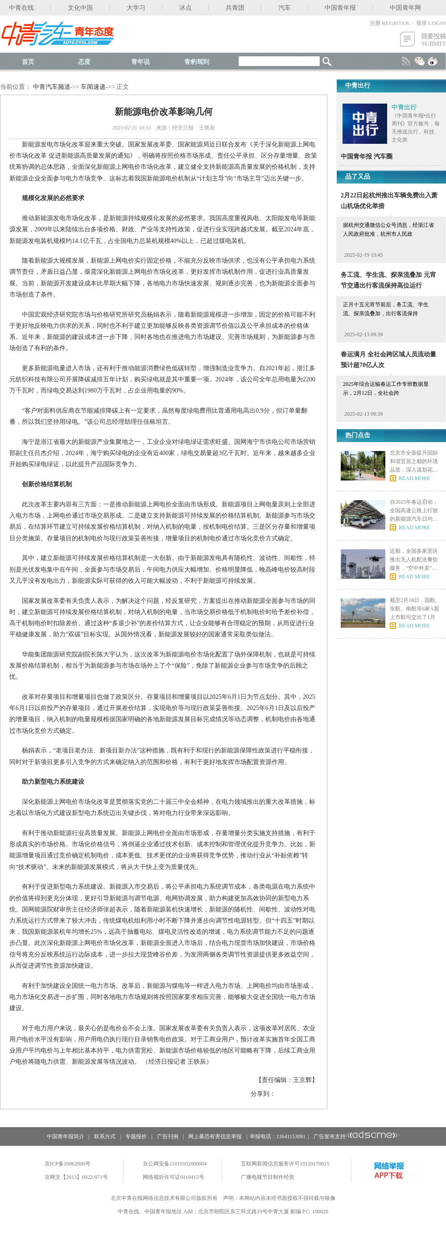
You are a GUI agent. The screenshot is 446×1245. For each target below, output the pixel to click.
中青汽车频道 (51, 87)
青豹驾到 (196, 61)
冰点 (185, 7)
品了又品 (357, 176)
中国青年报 (340, 7)
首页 (28, 61)
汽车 (284, 7)
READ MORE (414, 478)
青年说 (140, 61)
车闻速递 (93, 87)
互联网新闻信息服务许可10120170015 (285, 1164)
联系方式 (105, 1136)
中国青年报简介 (65, 1136)
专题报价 (136, 1136)
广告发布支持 (357, 1136)
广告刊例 (167, 1136)
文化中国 (80, 7)
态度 (84, 61)
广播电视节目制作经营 (267, 1177)
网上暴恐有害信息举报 (215, 1136)
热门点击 (357, 435)
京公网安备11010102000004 (175, 1164)
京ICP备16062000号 (68, 1164)
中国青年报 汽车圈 (366, 156)
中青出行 (404, 107)
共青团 (235, 7)
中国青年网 (405, 7)
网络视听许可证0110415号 (173, 1177)
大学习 (136, 7)
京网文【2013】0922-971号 (76, 1177)
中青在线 (21, 7)
